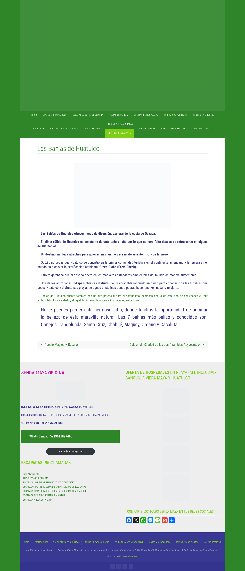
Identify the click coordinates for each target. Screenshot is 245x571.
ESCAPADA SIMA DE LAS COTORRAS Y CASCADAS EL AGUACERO (54, 491)
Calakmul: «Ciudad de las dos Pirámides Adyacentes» (167, 345)
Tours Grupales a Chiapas (66, 542)
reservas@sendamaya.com (70, 451)
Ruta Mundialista (31, 474)
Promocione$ (41, 542)
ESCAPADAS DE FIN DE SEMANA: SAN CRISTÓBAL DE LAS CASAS (54, 487)
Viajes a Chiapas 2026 (159, 542)
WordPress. (133, 556)
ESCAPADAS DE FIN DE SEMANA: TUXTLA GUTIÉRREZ (49, 482)
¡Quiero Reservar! (213, 542)
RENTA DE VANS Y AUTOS (187, 542)
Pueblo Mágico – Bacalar (59, 345)
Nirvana (122, 556)
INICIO (26, 542)
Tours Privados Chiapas (97, 542)
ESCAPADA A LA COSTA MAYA (37, 499)
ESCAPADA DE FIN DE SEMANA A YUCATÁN (44, 495)
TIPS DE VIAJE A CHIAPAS (35, 478)
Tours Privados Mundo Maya (129, 542)
